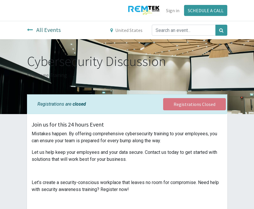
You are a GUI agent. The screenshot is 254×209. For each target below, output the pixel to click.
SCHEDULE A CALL (206, 10)
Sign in (172, 10)
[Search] (221, 30)
